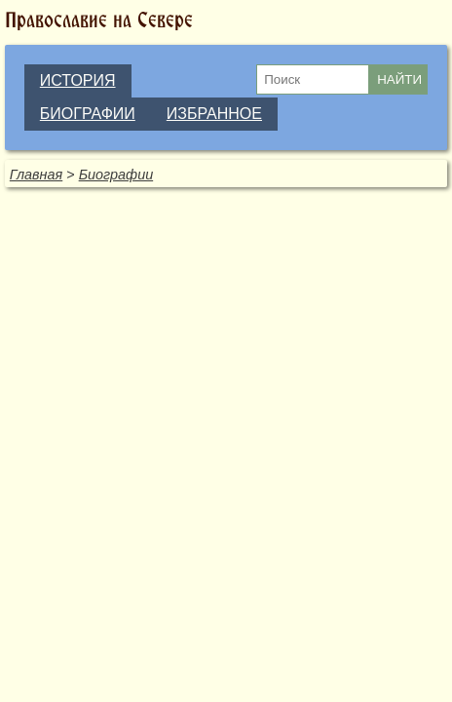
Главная (36, 174)
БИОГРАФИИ (87, 113)
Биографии (116, 174)
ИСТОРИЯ (78, 80)
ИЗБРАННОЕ (214, 113)
